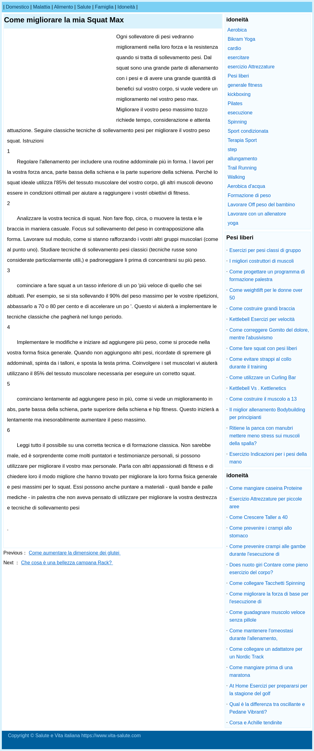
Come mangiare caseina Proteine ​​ (266, 488)
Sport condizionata (248, 131)
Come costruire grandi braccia (262, 308)
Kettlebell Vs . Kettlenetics (257, 388)
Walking (236, 177)
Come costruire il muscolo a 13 (263, 399)
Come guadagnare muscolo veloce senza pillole (267, 616)
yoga (233, 223)
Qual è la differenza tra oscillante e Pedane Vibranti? (267, 708)
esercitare (238, 57)
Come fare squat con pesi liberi (263, 348)
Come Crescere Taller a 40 (258, 517)
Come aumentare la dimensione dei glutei (75, 552)
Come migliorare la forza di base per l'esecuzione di (268, 597)
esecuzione (240, 112)
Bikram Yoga (241, 39)
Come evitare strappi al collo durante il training (260, 362)
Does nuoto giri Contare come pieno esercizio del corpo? (268, 568)
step (232, 149)
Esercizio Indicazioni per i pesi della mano (268, 458)
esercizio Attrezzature (251, 66)
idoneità (126, 7)
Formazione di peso (249, 195)
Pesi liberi (238, 75)
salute (84, 7)
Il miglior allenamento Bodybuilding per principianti (267, 413)
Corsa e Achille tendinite (255, 722)
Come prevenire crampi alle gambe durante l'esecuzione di (267, 550)
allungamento (242, 158)
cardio (234, 48)
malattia (41, 7)
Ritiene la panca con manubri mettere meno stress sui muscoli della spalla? (264, 435)
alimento (63, 7)
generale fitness (245, 85)
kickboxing (239, 94)
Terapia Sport (242, 140)
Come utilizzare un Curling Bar (262, 377)
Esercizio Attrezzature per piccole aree (265, 502)
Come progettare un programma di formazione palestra (266, 275)
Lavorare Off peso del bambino (261, 204)
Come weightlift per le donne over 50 (265, 294)
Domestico (17, 7)
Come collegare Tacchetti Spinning (267, 583)
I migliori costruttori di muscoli (261, 261)
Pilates (235, 103)
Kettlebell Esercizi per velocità (262, 319)
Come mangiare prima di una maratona (261, 671)
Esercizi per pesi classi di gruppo (265, 250)
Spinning (237, 121)
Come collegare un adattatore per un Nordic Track (265, 652)
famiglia (104, 7)
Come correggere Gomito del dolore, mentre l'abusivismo (269, 333)
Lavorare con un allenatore (257, 213)
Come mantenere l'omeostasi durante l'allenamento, (261, 634)
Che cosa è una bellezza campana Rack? (67, 562)
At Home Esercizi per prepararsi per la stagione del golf (268, 689)
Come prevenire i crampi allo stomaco (260, 531)
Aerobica (237, 29)
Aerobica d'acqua (246, 186)
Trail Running (242, 167)
